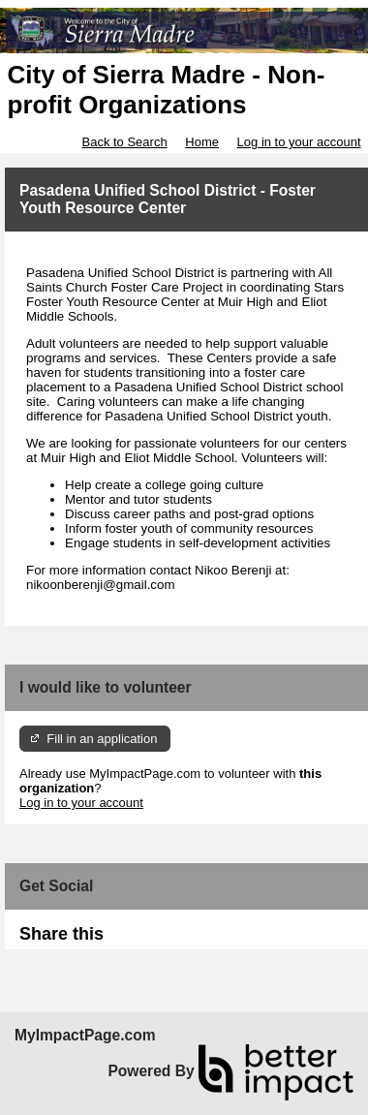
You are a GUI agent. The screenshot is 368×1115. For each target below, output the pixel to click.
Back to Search (124, 142)
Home (202, 142)
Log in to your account (299, 142)
